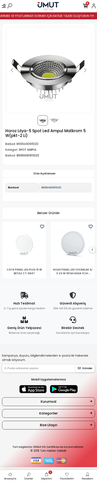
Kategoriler (48, 413)
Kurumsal (48, 401)
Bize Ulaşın (48, 425)
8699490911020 (51, 187)
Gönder (85, 368)
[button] (11, 70)
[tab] (44, 173)
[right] (92, 249)
